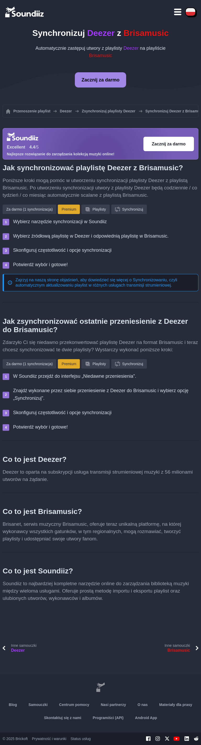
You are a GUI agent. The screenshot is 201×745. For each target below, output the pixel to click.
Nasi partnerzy (113, 705)
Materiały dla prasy (175, 705)
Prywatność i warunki (49, 739)
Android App (146, 718)
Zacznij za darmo (100, 80)
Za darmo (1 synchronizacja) (29, 209)
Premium (69, 209)
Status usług (80, 739)
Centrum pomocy (74, 705)
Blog (13, 705)
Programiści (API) (108, 718)
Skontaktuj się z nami (62, 718)
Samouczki (38, 705)
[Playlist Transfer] (24, 12)
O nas (142, 705)
